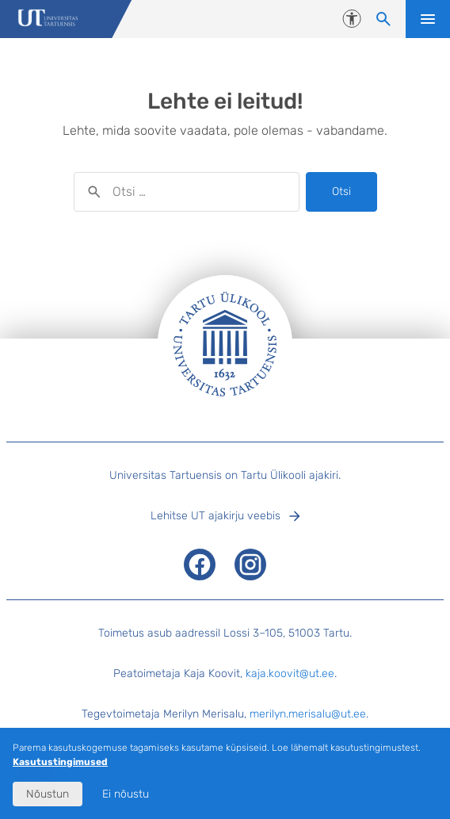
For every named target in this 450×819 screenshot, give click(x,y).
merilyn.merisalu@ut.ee (308, 714)
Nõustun (47, 794)
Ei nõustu (125, 794)
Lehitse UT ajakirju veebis (215, 515)
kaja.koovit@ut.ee (290, 673)
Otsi (341, 191)
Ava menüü (428, 19)
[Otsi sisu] (383, 19)
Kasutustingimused (60, 761)
